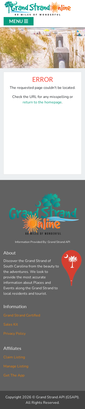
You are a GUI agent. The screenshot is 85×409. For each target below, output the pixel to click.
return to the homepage (42, 102)
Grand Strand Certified (21, 315)
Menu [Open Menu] (18, 21)
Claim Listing (14, 357)
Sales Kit (10, 324)
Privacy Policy (14, 333)
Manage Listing (15, 366)
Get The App (13, 375)
